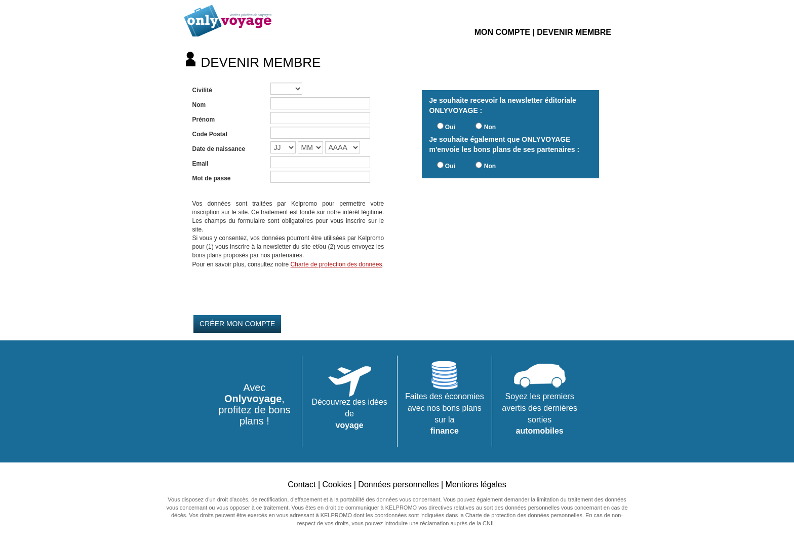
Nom (199, 104)
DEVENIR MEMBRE (574, 32)
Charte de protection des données (336, 264)
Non (490, 127)
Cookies (336, 484)
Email (200, 163)
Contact (301, 484)
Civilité (202, 90)
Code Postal (209, 134)
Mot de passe (211, 178)
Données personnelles (398, 484)
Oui (450, 127)
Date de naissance (219, 148)
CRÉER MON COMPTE (237, 324)
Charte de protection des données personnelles (523, 515)
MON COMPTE (502, 32)
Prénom (203, 119)
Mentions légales (476, 484)
